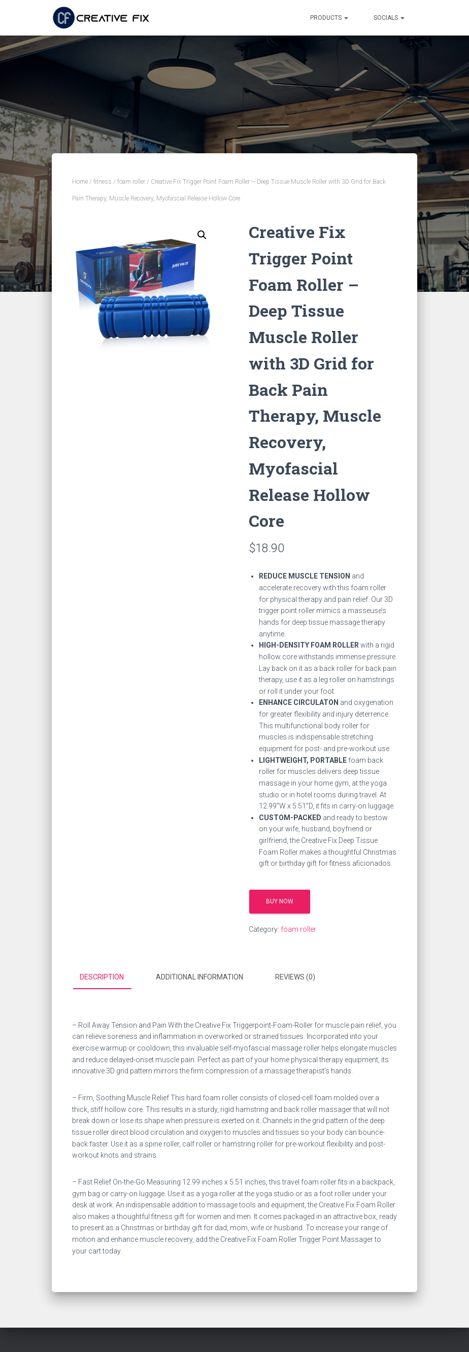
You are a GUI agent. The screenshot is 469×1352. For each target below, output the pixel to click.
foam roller (131, 181)
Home (80, 181)
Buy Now (279, 901)
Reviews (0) (295, 977)
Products (329, 17)
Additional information (199, 977)
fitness (102, 181)
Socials (389, 17)
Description (102, 977)
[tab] (109, 977)
